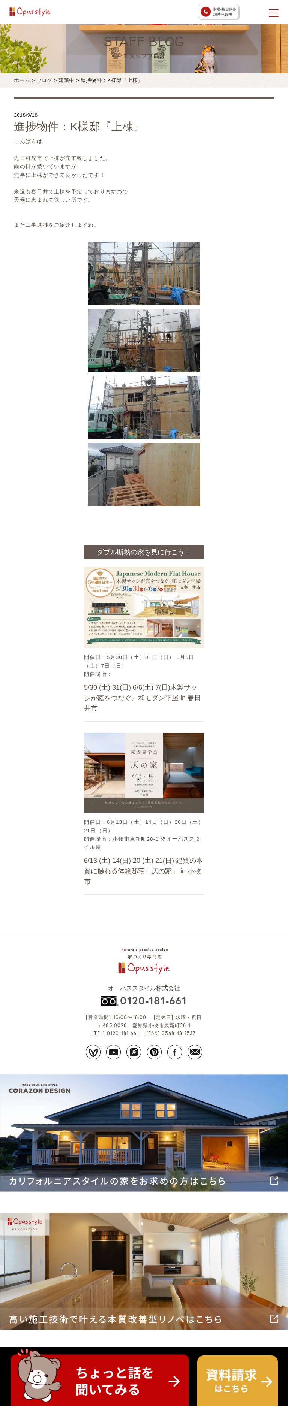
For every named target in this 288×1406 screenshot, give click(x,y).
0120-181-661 (153, 1000)
